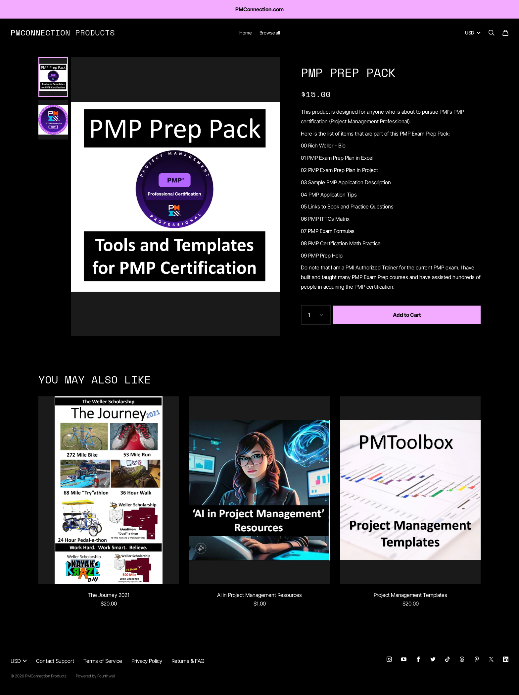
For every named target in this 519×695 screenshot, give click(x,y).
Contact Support (55, 661)
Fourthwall (106, 675)
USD (473, 32)
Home (245, 32)
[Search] (492, 33)
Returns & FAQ (187, 661)
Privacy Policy (146, 661)
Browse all (270, 32)
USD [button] (19, 661)
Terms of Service (102, 661)
